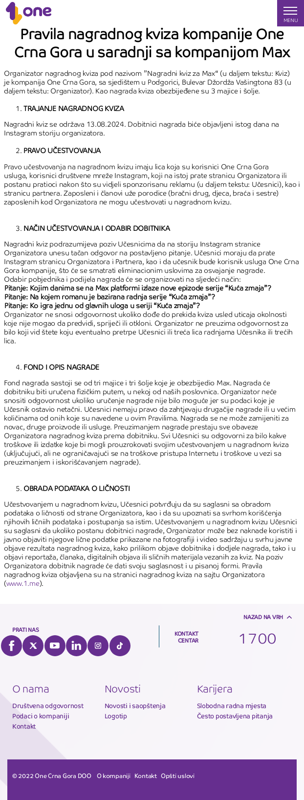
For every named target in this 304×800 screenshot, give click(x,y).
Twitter (32, 645)
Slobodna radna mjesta (232, 706)
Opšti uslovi (178, 776)
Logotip (116, 716)
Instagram (98, 645)
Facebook (11, 645)
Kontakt (24, 726)
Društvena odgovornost (48, 706)
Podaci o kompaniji (40, 716)
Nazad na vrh (263, 617)
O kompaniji (113, 776)
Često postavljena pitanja (235, 716)
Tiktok (119, 645)
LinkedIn (76, 645)
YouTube (54, 645)
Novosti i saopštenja (135, 706)
